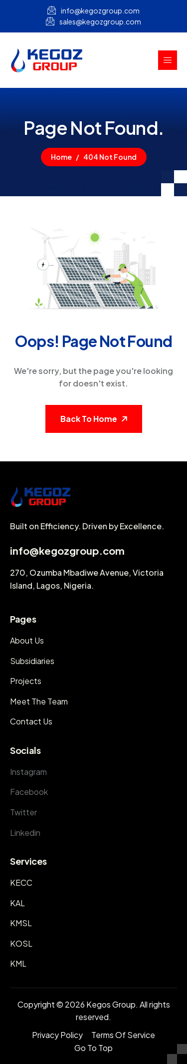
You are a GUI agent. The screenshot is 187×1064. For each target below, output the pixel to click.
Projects (25, 681)
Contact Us (31, 721)
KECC (21, 882)
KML (18, 963)
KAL (17, 903)
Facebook (29, 791)
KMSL (21, 923)
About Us (27, 640)
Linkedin (25, 832)
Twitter (23, 812)
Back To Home (88, 418)
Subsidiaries (32, 661)
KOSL (21, 943)
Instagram (28, 771)
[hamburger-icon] (167, 60)
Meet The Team (39, 701)
